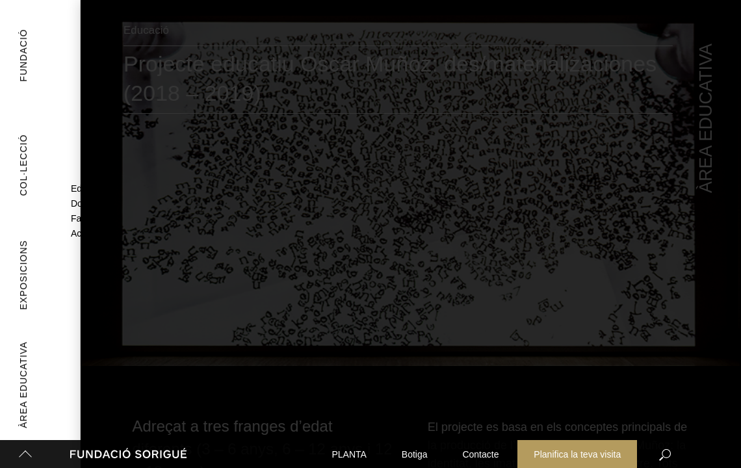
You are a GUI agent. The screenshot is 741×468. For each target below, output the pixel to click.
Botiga (415, 454)
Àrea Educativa (21, 385)
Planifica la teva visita (577, 454)
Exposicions (11, 274)
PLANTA (349, 454)
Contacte (480, 454)
